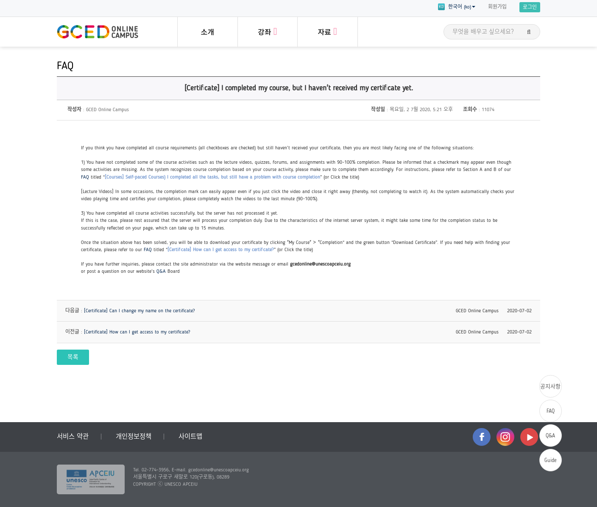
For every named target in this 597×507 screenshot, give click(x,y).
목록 (72, 357)
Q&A (161, 271)
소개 (207, 32)
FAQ (85, 177)
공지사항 (550, 386)
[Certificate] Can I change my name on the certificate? (139, 311)
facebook (482, 437)
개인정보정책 (133, 437)
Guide (550, 460)
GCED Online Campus (97, 32)
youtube (529, 437)
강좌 (267, 31)
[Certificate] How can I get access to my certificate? (137, 332)
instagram (505, 437)
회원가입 (497, 7)
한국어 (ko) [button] (456, 6)
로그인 (530, 7)
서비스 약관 (73, 437)
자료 (327, 31)
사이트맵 (190, 437)
